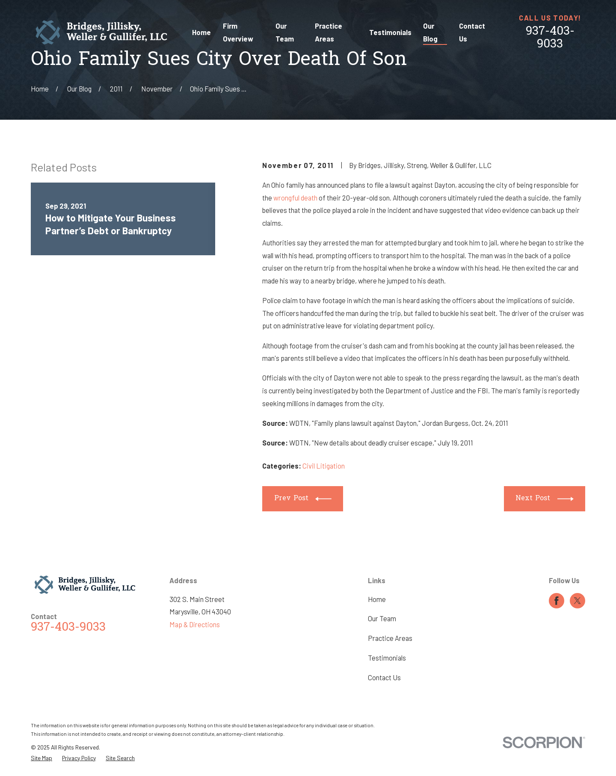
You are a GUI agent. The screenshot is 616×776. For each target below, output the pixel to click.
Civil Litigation (323, 466)
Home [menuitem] (201, 32)
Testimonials (387, 658)
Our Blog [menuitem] (430, 32)
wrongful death (295, 198)
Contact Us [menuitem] (472, 32)
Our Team (382, 618)
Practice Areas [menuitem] (328, 32)
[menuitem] (41, 758)
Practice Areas (390, 638)
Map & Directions (194, 624)
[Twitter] (577, 600)
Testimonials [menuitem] (390, 32)
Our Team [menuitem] (284, 32)
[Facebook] (556, 600)
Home (377, 599)
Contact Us (384, 677)
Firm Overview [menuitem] (238, 32)
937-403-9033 (550, 38)
